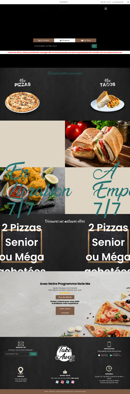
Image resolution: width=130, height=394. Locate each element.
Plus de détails (65, 297)
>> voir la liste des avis (117, 2)
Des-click (70, 391)
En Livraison (43, 40)
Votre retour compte (65, 310)
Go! (94, 46)
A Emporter (65, 40)
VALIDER (33, 354)
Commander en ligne (80, 391)
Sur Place (86, 40)
